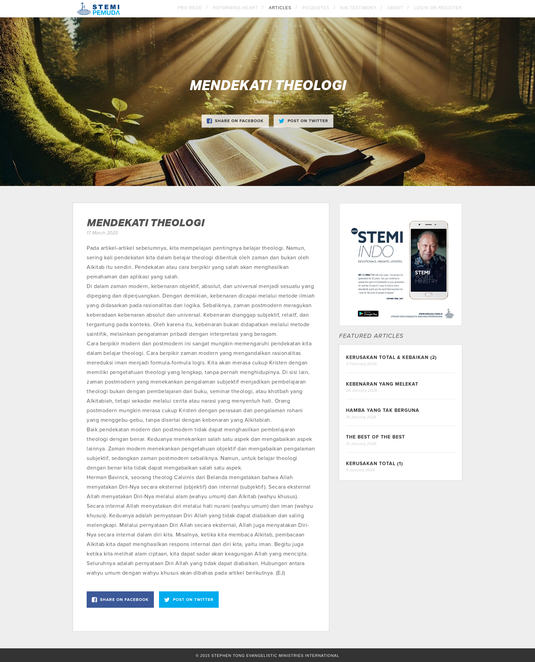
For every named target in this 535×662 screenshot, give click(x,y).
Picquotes (316, 7)
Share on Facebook (235, 121)
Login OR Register (438, 7)
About (395, 7)
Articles (280, 7)
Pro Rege (190, 7)
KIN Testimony (359, 7)
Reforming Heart (235, 7)
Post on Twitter (303, 121)
